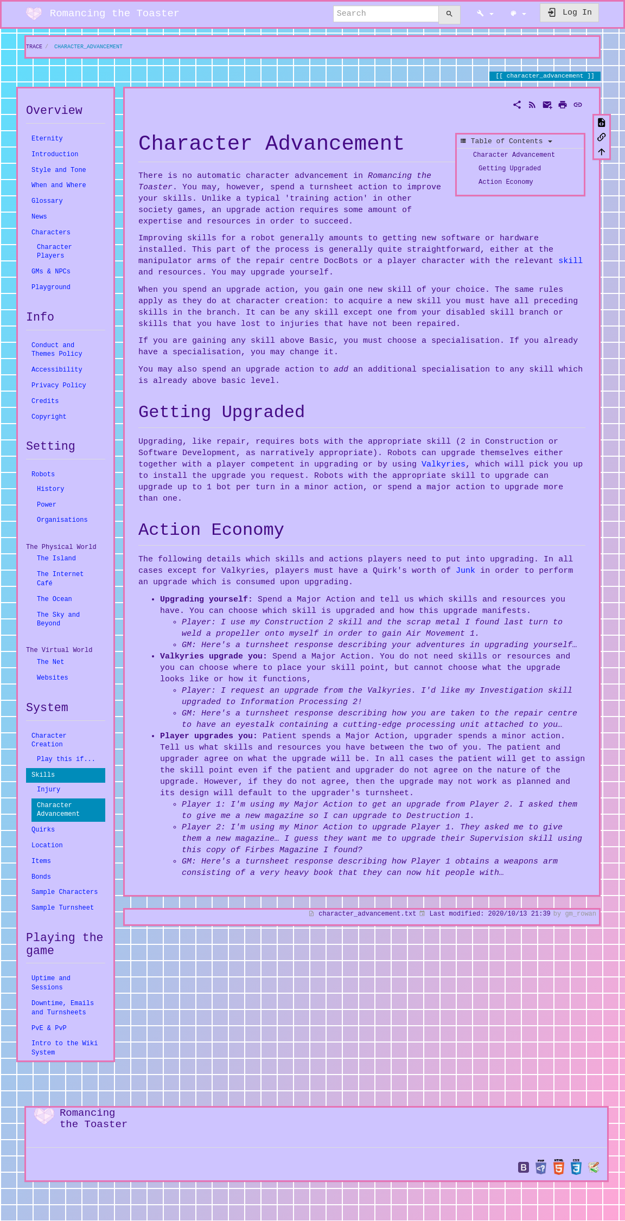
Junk (465, 570)
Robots (43, 474)
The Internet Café (60, 579)
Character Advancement (58, 810)
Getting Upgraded (510, 167)
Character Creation (49, 740)
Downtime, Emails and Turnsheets (62, 1008)
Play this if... (66, 759)
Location (47, 845)
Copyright (49, 416)
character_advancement (88, 46)
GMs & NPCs (51, 271)
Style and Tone (58, 170)
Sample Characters (64, 892)
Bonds (41, 876)
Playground (51, 287)
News (39, 216)
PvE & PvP (49, 1028)
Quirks (43, 829)
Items (41, 861)
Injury (48, 789)
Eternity (47, 138)
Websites (52, 677)
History (50, 489)
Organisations (62, 520)
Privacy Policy (58, 385)
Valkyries (443, 464)
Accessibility (56, 369)
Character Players (54, 251)
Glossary (47, 201)
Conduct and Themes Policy (56, 350)
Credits (45, 401)
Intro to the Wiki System (64, 1048)
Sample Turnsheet (62, 907)
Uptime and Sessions (51, 983)
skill (570, 260)
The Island (56, 558)
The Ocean (54, 599)
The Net (50, 662)
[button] (485, 14)
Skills (43, 774)
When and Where (58, 185)
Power (46, 504)
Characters (51, 232)
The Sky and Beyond (58, 619)
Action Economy (506, 181)
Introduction (54, 154)
